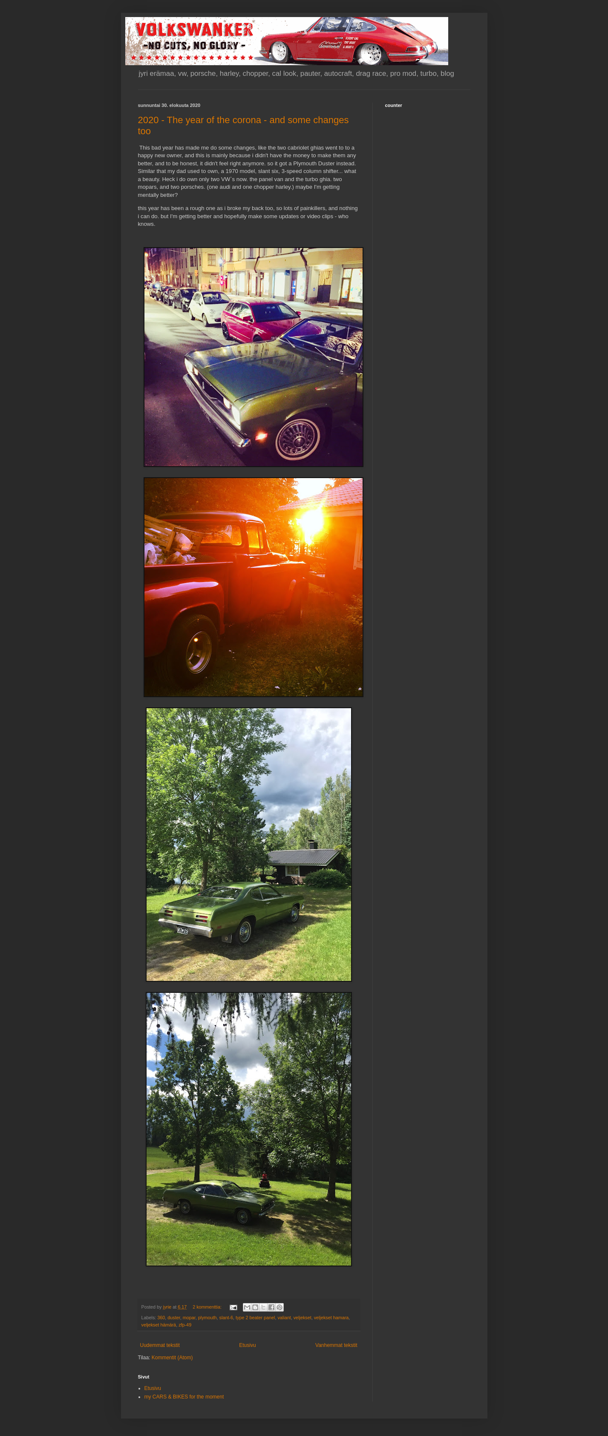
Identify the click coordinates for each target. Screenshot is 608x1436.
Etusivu (247, 1345)
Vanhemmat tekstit (336, 1345)
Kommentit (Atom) (172, 1358)
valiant (284, 1317)
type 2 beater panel (255, 1317)
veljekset (302, 1317)
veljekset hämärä (158, 1324)
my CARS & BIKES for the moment (184, 1397)
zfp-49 (185, 1324)
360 (161, 1317)
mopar (189, 1317)
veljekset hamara (331, 1317)
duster (173, 1317)
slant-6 (226, 1317)
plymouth (207, 1317)
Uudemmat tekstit (160, 1345)
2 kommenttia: (208, 1306)
